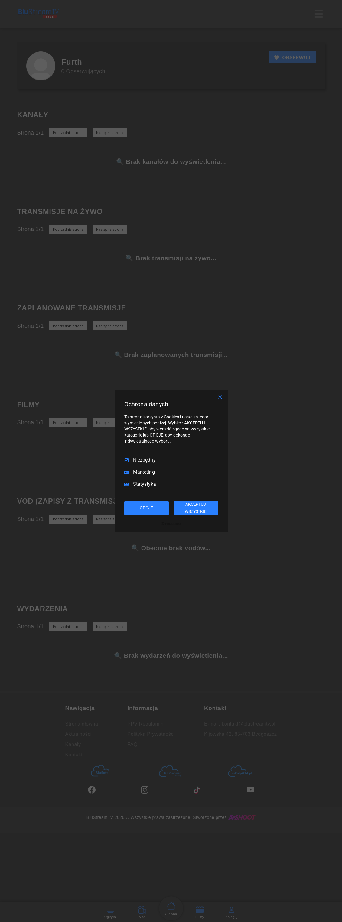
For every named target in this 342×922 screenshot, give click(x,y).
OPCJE (146, 507)
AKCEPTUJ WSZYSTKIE (196, 508)
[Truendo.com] (171, 523)
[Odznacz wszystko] (220, 397)
